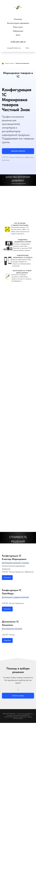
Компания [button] (18, 19)
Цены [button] (18, 35)
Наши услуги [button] (18, 27)
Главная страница (8, 63)
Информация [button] (18, 31)
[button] (18, 151)
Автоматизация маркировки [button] (18, 23)
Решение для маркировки (22, 63)
